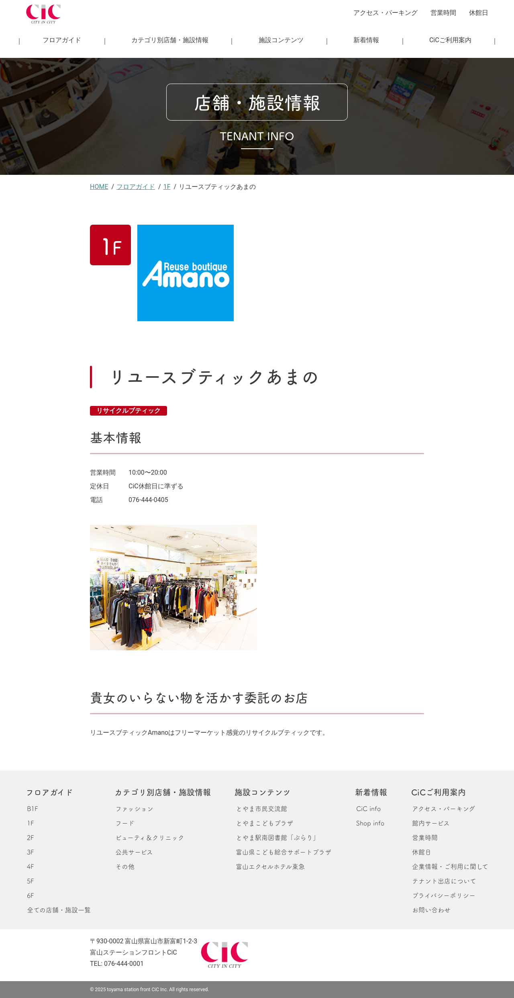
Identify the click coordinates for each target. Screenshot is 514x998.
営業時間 (443, 12)
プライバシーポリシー (443, 895)
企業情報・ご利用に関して (450, 866)
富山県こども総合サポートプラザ (283, 851)
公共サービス (134, 851)
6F (30, 895)
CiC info (368, 808)
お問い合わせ (431, 909)
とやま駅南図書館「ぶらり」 (277, 837)
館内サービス (431, 822)
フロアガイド (62, 40)
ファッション (134, 808)
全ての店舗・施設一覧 (59, 909)
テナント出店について (444, 880)
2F (30, 837)
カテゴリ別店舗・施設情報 (169, 40)
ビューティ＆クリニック (149, 837)
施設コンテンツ (281, 40)
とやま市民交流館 (261, 808)
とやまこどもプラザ (264, 822)
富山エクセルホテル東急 (270, 866)
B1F (32, 808)
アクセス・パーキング (385, 12)
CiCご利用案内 (450, 40)
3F (30, 851)
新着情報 (366, 40)
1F (30, 822)
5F (30, 880)
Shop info (370, 822)
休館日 (478, 12)
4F (30, 866)
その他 (125, 866)
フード (125, 822)
